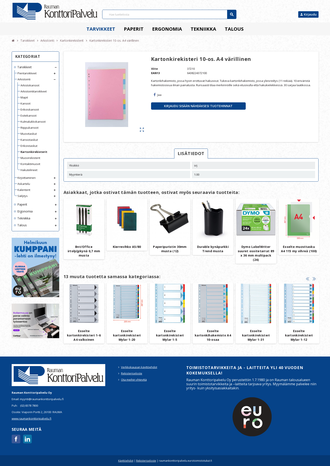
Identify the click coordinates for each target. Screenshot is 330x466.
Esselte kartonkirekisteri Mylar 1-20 (127, 335)
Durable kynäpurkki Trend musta (213, 249)
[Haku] (169, 14)
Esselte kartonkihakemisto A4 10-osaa (213, 335)
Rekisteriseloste (131, 373)
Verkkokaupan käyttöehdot (139, 367)
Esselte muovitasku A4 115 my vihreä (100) (299, 249)
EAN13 (155, 73)
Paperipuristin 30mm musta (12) (170, 249)
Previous (307, 279)
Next (314, 279)
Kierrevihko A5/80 (127, 247)
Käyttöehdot (125, 460)
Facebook (16, 439)
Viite (154, 69)
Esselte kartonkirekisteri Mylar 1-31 (256, 335)
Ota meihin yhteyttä (134, 380)
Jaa (157, 95)
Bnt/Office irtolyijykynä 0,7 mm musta (84, 251)
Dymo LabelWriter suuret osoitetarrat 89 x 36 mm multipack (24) (256, 253)
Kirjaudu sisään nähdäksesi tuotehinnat (198, 106)
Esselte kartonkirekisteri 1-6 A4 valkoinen (84, 335)
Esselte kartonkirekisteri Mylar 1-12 (299, 335)
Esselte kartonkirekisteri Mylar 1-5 (170, 335)
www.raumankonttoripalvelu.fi (31, 418)
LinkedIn (27, 439)
